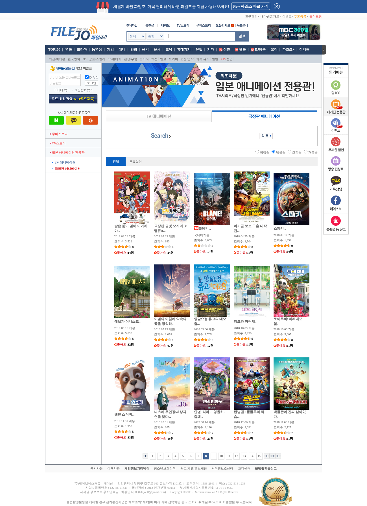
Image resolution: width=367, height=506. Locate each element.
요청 (274, 49)
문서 (157, 49)
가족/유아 (202, 59)
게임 (110, 49)
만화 (133, 49)
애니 (122, 49)
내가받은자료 (270, 16)
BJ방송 (260, 49)
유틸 (199, 49)
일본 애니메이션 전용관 (67, 152)
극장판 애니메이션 (67, 168)
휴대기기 (184, 49)
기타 (210, 49)
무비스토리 (58, 134)
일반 (215, 59)
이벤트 (287, 16)
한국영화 (74, 59)
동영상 (97, 49)
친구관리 (251, 16)
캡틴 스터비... (124, 414)
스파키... (280, 229)
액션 (154, 59)
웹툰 (242, 49)
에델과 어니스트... (127, 321)
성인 (226, 49)
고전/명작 (187, 59)
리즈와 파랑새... (245, 321)
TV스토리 (57, 143)
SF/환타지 (114, 59)
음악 (145, 49)
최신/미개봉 (57, 59)
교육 (168, 49)
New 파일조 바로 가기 (250, 6)
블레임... (204, 229)
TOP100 (53, 49)
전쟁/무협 (130, 59)
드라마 (82, 49)
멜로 (163, 59)
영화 (68, 49)
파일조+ (288, 49)
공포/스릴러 (97, 59)
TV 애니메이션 (65, 162)
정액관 (304, 49)
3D (84, 59)
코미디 (144, 59)
